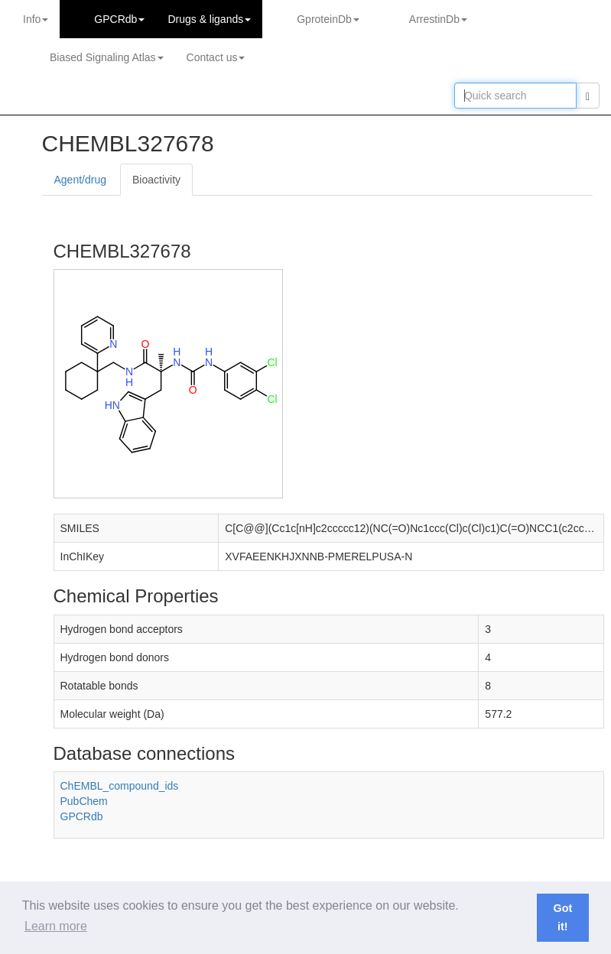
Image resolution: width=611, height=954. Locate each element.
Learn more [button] (55, 926)
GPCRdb (81, 816)
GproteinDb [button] (328, 19)
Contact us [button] (216, 57)
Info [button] (35, 19)
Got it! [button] (562, 917)
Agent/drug (80, 180)
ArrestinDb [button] (438, 19)
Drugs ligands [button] (209, 19)
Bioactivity (156, 180)
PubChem (84, 801)
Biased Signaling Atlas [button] (107, 57)
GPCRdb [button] (119, 19)
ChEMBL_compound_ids (119, 786)
